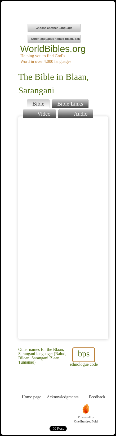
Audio (76, 113)
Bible (38, 104)
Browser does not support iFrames (63, 227)
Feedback (97, 387)
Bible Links (70, 104)
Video (39, 113)
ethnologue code (84, 357)
